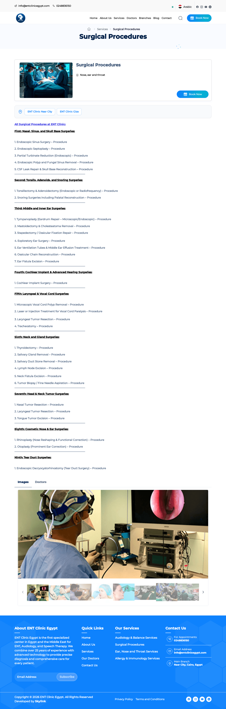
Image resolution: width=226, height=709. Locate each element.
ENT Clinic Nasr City (40, 111)
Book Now (199, 18)
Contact (167, 18)
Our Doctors (90, 658)
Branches (145, 18)
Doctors (132, 18)
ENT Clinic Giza (69, 111)
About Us (105, 18)
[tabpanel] (113, 548)
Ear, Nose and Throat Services (136, 651)
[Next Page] (203, 592)
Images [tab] (23, 482)
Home (93, 18)
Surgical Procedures (129, 644)
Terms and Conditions (150, 699)
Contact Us (89, 665)
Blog (156, 18)
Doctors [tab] (40, 482)
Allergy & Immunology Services (137, 658)
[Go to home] (89, 29)
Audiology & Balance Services (136, 637)
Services (119, 18)
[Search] (180, 18)
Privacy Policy (124, 699)
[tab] (38, 592)
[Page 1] (38, 592)
